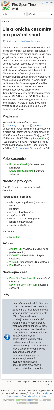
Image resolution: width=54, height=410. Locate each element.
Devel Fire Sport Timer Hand (24, 278)
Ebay (35, 148)
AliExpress (21, 148)
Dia (11, 265)
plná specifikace (40, 138)
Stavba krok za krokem (21, 171)
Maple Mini (14, 237)
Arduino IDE (15, 249)
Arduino (37, 125)
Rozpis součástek (18, 164)
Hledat (25, 14)
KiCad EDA (15, 255)
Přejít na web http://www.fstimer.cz (23, 41)
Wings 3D (14, 262)
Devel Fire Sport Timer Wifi (23, 285)
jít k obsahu (47, 2)
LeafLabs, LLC (13, 125)
